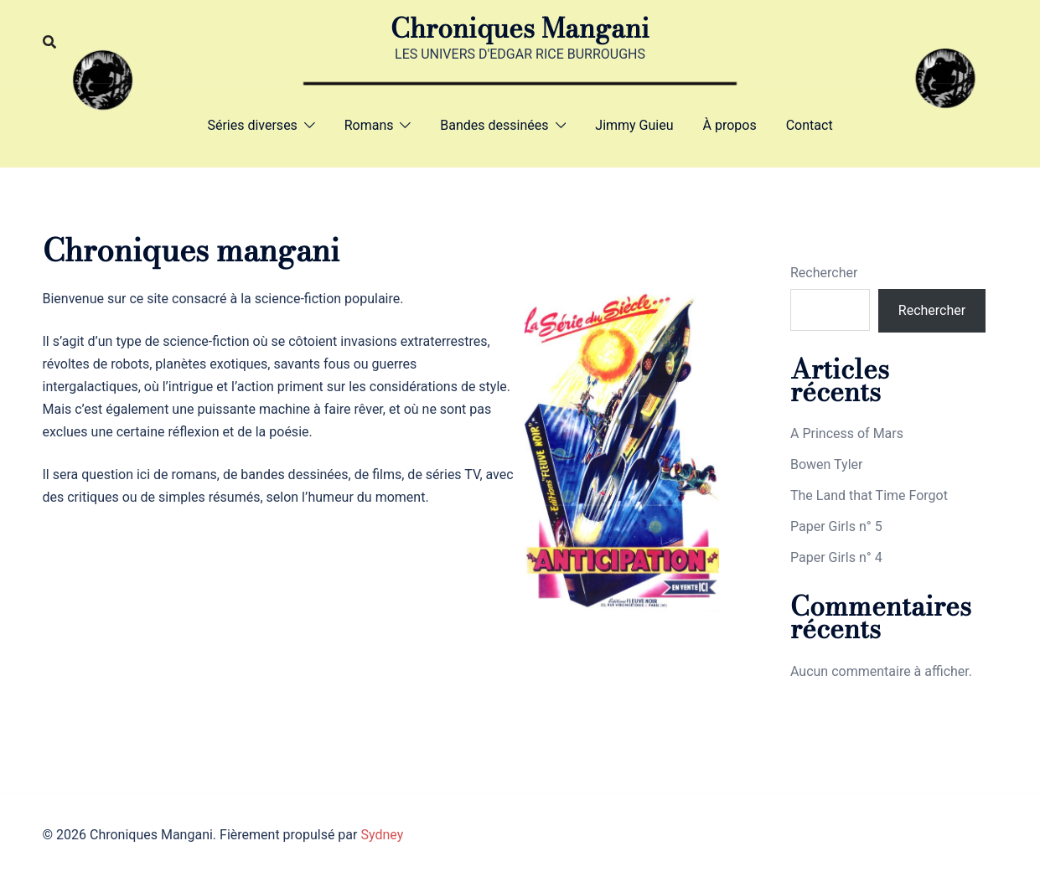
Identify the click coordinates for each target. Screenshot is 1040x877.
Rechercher (823, 273)
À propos (730, 125)
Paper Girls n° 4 (836, 557)
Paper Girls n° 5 (836, 526)
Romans (369, 125)
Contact (809, 125)
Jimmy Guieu (634, 125)
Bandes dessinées (494, 125)
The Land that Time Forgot (869, 495)
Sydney (381, 835)
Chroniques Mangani (520, 28)
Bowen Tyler (826, 464)
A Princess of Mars (846, 433)
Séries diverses (252, 125)
